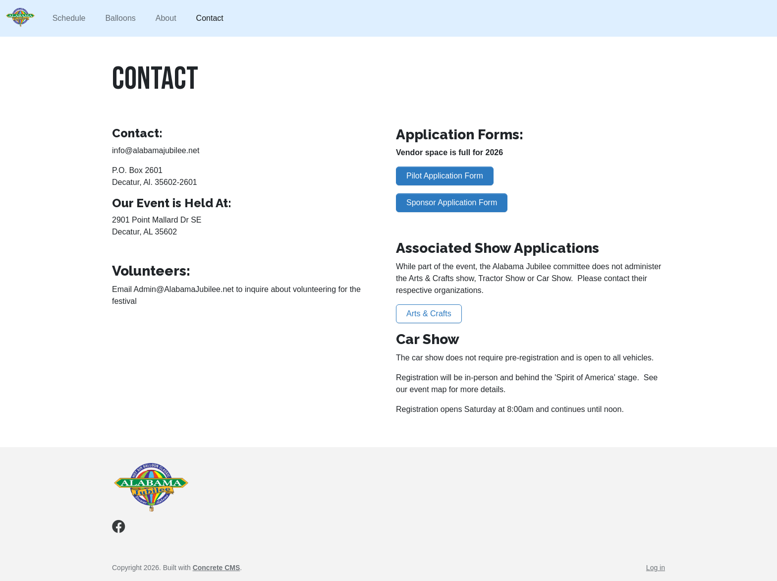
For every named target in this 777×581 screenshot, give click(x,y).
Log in (655, 568)
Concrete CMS (216, 568)
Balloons (120, 18)
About (166, 18)
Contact (209, 18)
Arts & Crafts (428, 313)
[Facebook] (118, 528)
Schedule (69, 18)
